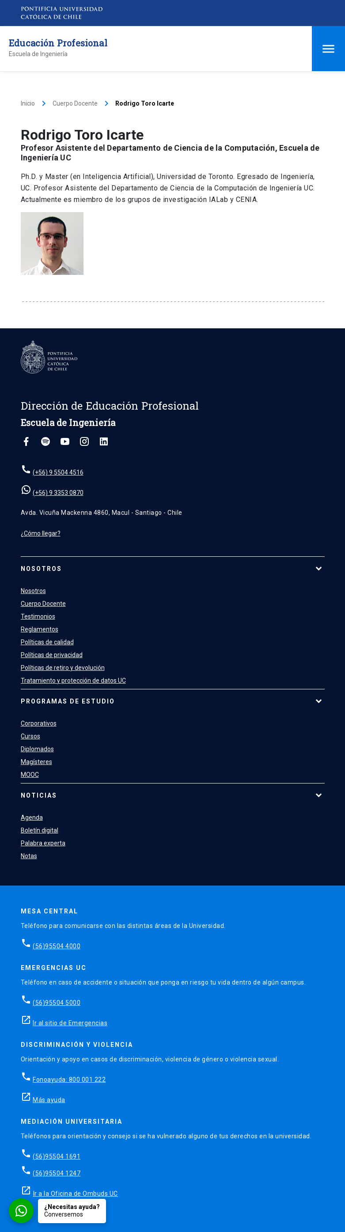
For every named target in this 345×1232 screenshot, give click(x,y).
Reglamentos (39, 629)
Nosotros (41, 568)
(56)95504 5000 (56, 1002)
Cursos (30, 736)
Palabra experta (43, 843)
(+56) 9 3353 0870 (58, 492)
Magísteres (36, 761)
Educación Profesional (58, 42)
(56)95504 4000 (56, 946)
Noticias (39, 795)
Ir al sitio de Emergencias (70, 1023)
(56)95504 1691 (56, 1156)
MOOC (30, 774)
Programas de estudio (68, 701)
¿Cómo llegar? (41, 533)
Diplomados (37, 749)
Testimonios (38, 616)
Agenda (32, 817)
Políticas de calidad (47, 642)
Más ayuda (49, 1099)
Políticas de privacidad (52, 654)
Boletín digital (39, 830)
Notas (29, 855)
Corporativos (39, 723)
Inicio (28, 103)
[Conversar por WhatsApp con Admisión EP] (57, 1210)
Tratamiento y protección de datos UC (73, 680)
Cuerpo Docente (75, 103)
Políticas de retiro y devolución (63, 667)
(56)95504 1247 (56, 1173)
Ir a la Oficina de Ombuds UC (75, 1193)
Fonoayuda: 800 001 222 (69, 1079)
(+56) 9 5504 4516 (58, 472)
